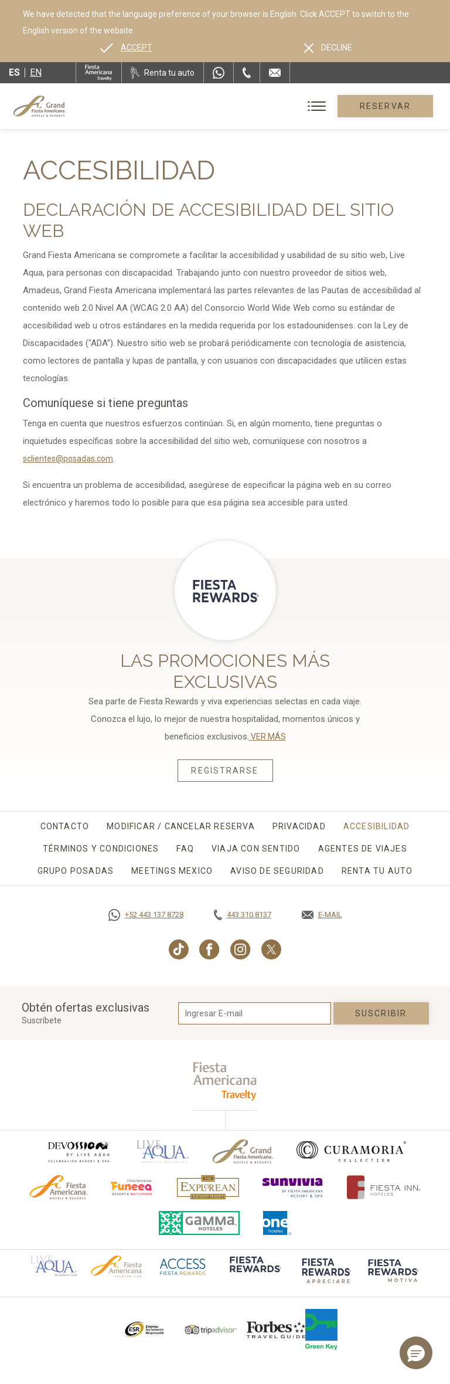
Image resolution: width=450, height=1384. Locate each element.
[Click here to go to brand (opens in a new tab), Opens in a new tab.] (78, 1151)
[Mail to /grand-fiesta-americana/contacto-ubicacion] (274, 72)
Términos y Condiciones (101, 848)
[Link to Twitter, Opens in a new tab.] (271, 949)
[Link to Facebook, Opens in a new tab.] (209, 949)
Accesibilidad (376, 826)
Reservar (385, 106)
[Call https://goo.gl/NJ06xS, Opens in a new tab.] (145, 914)
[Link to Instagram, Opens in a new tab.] (240, 949)
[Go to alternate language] (126, 47)
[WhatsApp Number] (218, 72)
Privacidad (299, 826)
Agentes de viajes (362, 848)
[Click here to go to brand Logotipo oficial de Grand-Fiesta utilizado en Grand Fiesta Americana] (243, 1151)
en (36, 72)
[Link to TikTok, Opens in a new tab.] (179, 949)
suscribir (381, 1013)
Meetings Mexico (172, 871)
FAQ (185, 848)
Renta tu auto (377, 871)
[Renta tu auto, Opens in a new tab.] (162, 72)
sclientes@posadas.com (68, 458)
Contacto (65, 826)
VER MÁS (267, 736)
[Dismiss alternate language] (328, 47)
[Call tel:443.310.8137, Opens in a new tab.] (242, 914)
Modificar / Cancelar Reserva (181, 826)
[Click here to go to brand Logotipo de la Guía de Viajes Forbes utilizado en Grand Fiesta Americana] (276, 1329)
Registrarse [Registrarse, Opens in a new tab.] (224, 770)
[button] (416, 1352)
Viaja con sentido (256, 848)
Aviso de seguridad (277, 871)
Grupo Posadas (76, 871)
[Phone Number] (247, 72)
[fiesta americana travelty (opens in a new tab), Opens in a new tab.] (225, 1081)
